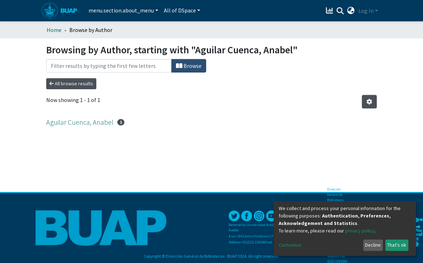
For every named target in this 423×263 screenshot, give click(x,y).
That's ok (396, 245)
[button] (351, 10)
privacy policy (360, 230)
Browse (189, 65)
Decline (373, 245)
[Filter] (109, 66)
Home (54, 29)
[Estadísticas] (330, 10)
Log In (366, 10)
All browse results (71, 83)
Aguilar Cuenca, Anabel (79, 122)
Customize (290, 245)
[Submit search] (340, 11)
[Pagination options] (369, 101)
